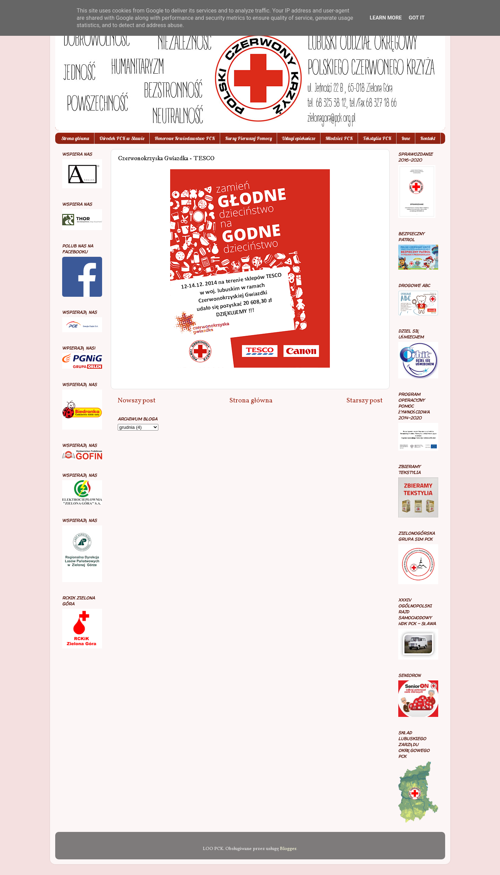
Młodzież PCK (339, 138)
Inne (405, 138)
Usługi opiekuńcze (298, 138)
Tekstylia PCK (377, 138)
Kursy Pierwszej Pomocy (248, 138)
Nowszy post (137, 400)
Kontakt (427, 138)
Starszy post (365, 400)
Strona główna (75, 138)
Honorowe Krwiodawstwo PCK (185, 138)
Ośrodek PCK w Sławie (121, 138)
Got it (417, 18)
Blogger (288, 848)
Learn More (386, 18)
